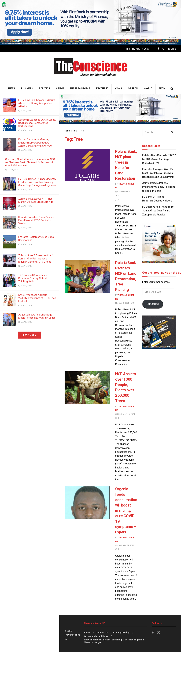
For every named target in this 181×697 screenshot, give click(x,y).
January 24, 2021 (124, 545)
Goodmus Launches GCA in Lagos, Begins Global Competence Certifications (37, 122)
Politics (44, 88)
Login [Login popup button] (172, 49)
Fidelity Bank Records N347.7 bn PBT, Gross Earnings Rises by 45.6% (159, 159)
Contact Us (102, 632)
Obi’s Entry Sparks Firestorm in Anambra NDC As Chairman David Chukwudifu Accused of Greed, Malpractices (30, 162)
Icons (118, 88)
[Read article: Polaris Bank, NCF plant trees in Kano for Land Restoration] (87, 165)
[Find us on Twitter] (162, 49)
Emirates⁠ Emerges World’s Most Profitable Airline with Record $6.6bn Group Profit (157, 173)
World (148, 88)
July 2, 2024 (122, 303)
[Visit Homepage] (90, 68)
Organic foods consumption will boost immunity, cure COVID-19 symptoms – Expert (126, 510)
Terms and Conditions (96, 636)
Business (27, 88)
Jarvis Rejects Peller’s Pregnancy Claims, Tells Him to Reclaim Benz (158, 187)
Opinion (133, 88)
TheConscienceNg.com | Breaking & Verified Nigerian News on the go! (114, 641)
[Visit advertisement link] (90, 22)
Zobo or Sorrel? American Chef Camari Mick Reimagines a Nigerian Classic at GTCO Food (35, 258)
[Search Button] (172, 89)
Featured (102, 88)
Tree (81, 131)
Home (67, 131)
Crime (60, 88)
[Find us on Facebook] (158, 49)
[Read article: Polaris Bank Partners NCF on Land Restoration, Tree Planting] (87, 276)
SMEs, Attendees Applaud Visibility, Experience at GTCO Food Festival (37, 298)
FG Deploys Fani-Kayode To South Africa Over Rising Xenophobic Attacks (36, 103)
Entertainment (80, 88)
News (11, 88)
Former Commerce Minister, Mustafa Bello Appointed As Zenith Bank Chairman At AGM (35, 142)
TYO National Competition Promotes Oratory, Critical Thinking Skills (32, 278)
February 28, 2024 (125, 414)
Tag (75, 131)
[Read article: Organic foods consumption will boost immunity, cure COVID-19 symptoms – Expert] (87, 502)
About (87, 632)
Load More (29, 335)
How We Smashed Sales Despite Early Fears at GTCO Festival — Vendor (36, 220)
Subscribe (153, 304)
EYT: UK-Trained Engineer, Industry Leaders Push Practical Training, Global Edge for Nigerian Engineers (37, 182)
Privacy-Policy (121, 632)
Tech (161, 88)
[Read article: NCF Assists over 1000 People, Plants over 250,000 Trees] (87, 387)
